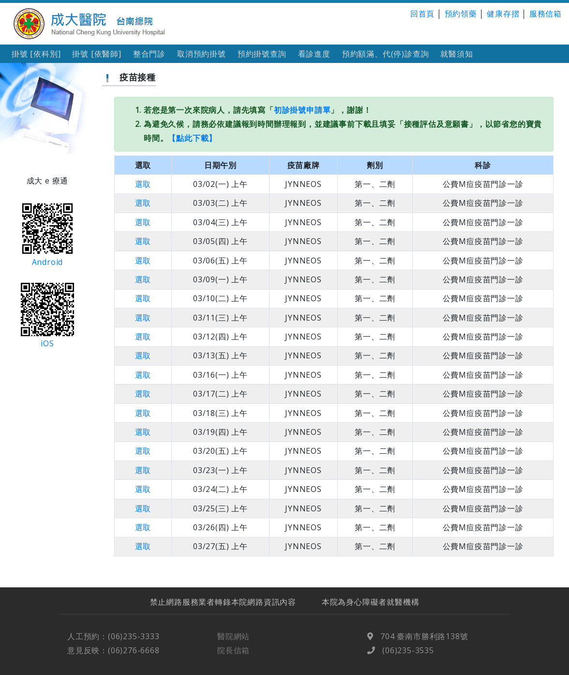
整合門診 (149, 53)
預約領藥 (461, 13)
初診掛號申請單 (302, 110)
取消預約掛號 (201, 53)
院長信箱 (233, 657)
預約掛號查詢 (262, 53)
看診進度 (314, 53)
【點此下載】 (192, 138)
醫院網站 (233, 643)
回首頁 (422, 13)
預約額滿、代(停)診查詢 (385, 53)
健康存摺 (503, 13)
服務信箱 (545, 13)
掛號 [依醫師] (96, 53)
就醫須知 (456, 53)
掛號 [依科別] (36, 53)
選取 (143, 184)
